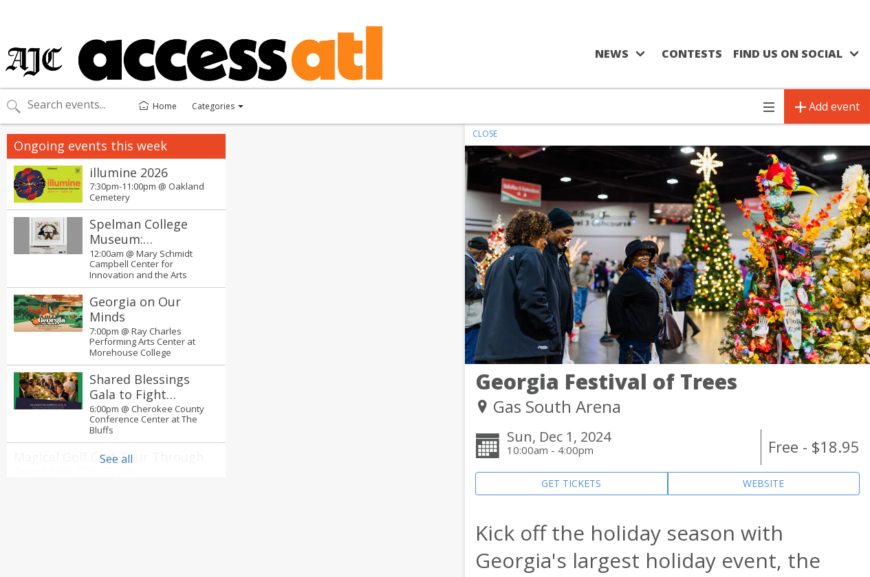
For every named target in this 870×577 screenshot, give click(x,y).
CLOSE (484, 133)
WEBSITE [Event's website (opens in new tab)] (763, 483)
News (612, 53)
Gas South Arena (557, 406)
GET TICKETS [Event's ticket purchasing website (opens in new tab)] (571, 483)
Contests (692, 53)
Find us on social (787, 53)
